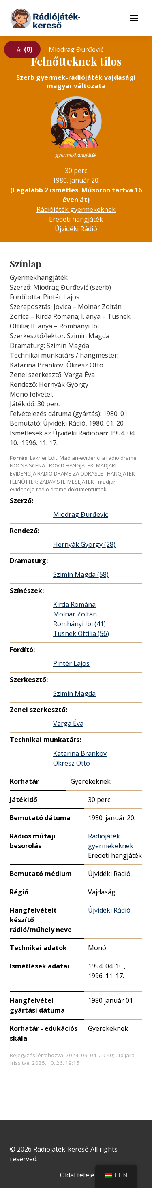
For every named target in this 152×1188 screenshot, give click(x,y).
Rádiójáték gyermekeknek (76, 209)
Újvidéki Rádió (76, 228)
